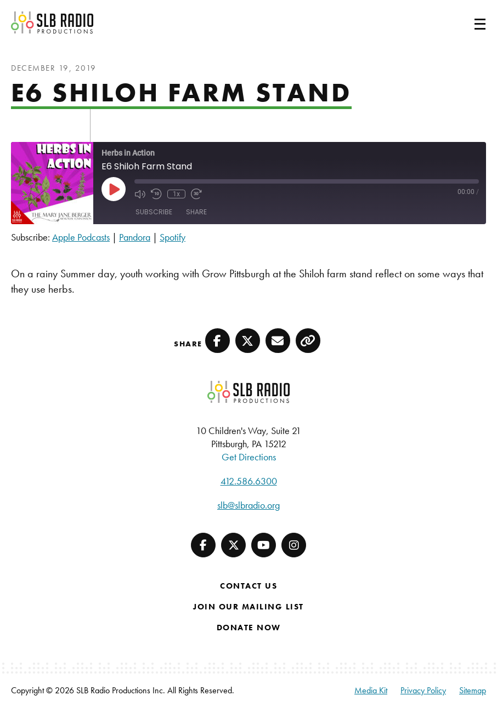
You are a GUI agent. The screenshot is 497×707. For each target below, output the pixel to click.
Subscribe (153, 211)
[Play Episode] (113, 189)
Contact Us (248, 585)
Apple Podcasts (81, 237)
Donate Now (249, 627)
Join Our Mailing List (248, 606)
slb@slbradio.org (248, 505)
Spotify (172, 237)
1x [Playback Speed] (176, 194)
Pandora (134, 237)
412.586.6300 (249, 481)
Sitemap (472, 690)
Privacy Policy (423, 690)
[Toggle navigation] (467, 22)
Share (196, 211)
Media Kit (370, 690)
